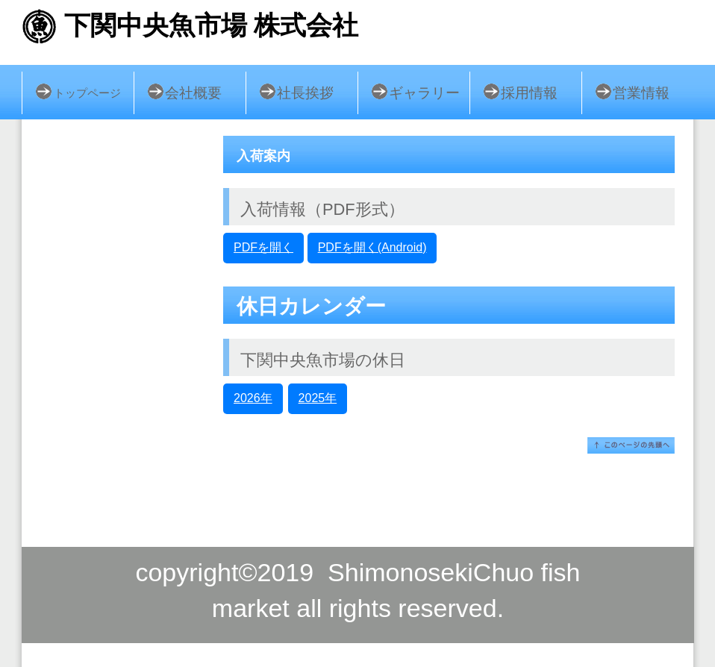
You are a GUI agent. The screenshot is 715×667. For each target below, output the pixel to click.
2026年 (253, 398)
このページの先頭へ (631, 445)
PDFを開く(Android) (372, 247)
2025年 (318, 398)
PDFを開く (263, 247)
